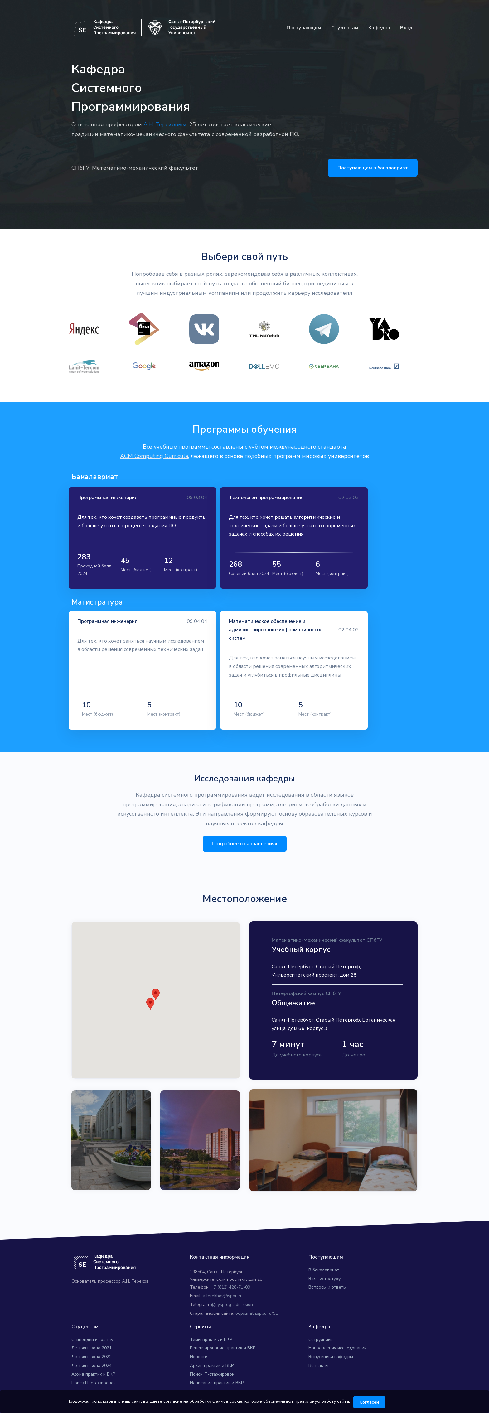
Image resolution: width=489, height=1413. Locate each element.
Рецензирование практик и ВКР (222, 1334)
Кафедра (379, 27)
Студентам (344, 27)
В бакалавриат (323, 1256)
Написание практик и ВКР (217, 1369)
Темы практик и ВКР (211, 1325)
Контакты (318, 1351)
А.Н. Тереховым (164, 124)
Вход (406, 27)
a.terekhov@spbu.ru (223, 1282)
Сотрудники (320, 1325)
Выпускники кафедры (330, 1343)
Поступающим (304, 27)
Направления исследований (337, 1334)
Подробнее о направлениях (245, 829)
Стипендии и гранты (92, 1325)
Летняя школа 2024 (91, 1351)
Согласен (373, 1402)
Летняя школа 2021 (91, 1334)
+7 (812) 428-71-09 (230, 1273)
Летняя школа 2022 (91, 1343)
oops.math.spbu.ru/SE (256, 1299)
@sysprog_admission (232, 1291)
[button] (156, 981)
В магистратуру (324, 1265)
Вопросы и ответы (327, 1273)
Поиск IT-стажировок (93, 1369)
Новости (198, 1343)
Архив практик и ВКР (93, 1360)
